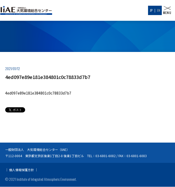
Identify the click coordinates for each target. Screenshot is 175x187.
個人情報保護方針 (21, 160)
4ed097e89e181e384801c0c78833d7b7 (38, 93)
